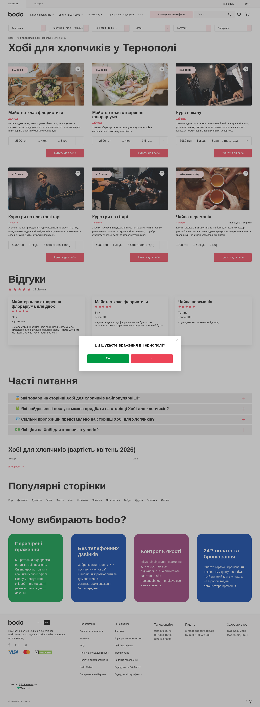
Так (108, 358)
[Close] (177, 340)
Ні (152, 358)
